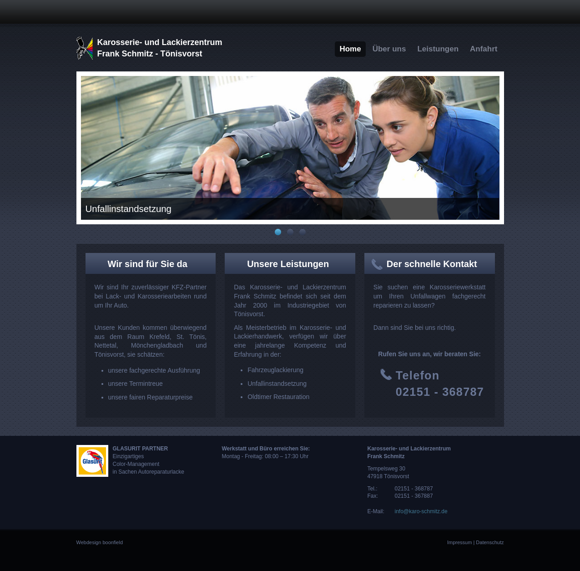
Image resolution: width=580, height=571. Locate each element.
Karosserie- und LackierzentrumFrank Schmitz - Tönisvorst (159, 48)
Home (350, 49)
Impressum (459, 542)
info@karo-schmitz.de (421, 511)
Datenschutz (490, 542)
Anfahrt (483, 49)
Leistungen (438, 49)
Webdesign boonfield (99, 542)
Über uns (389, 49)
